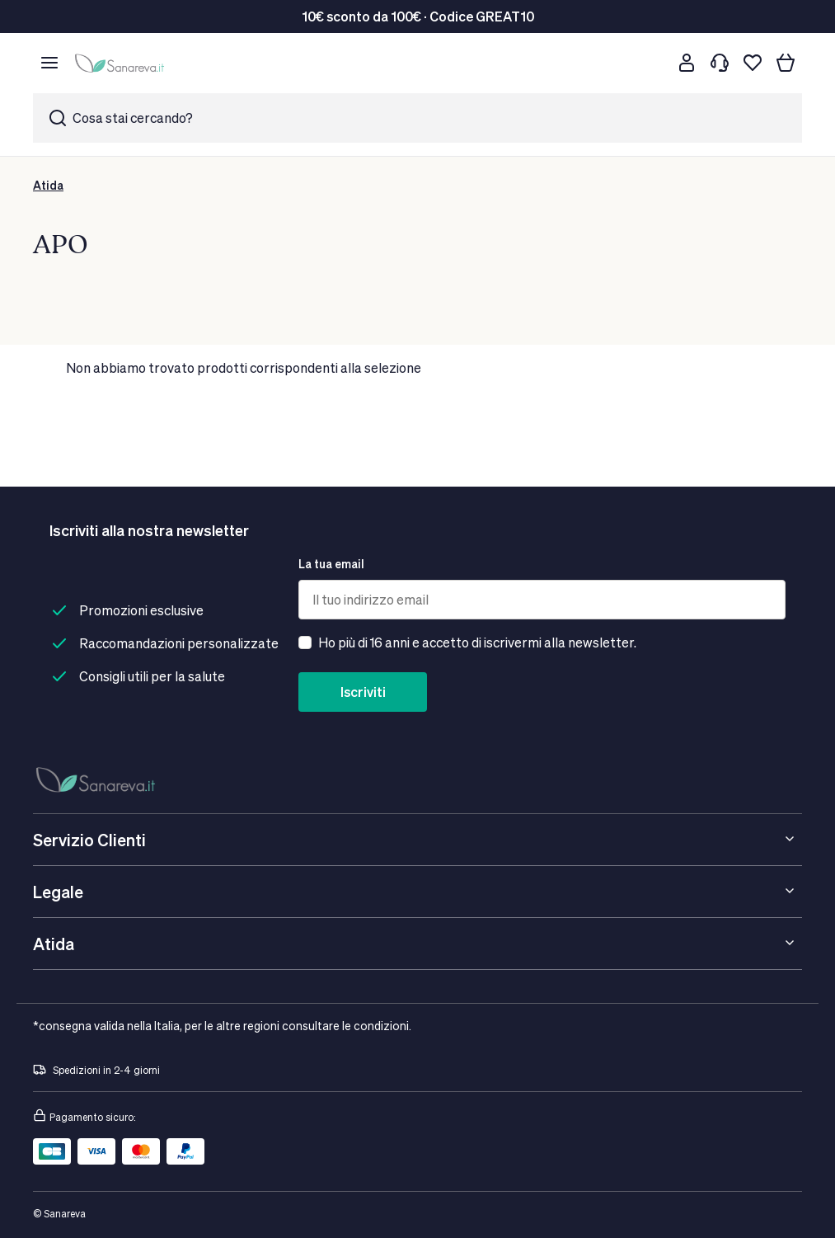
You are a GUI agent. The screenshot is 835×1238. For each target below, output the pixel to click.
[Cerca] (653, 62)
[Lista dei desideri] (752, 62)
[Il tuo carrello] (785, 62)
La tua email (331, 564)
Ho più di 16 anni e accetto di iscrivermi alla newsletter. (477, 642)
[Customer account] (686, 62)
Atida (48, 185)
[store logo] (122, 62)
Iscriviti (363, 691)
